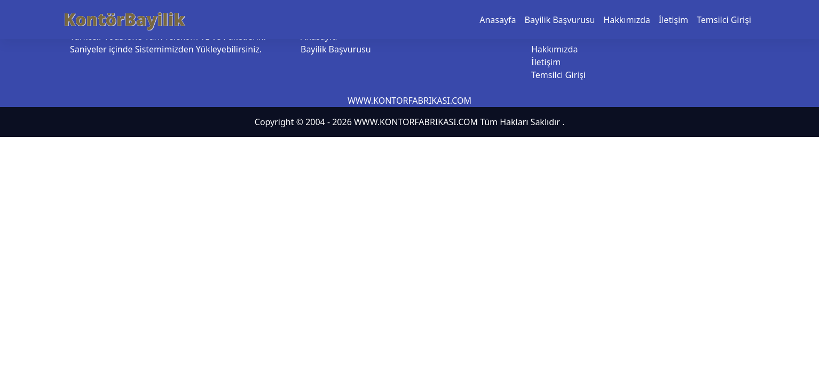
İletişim (673, 20)
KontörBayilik (124, 18)
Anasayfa (497, 20)
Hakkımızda (626, 20)
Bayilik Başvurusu (560, 20)
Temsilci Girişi (724, 20)
